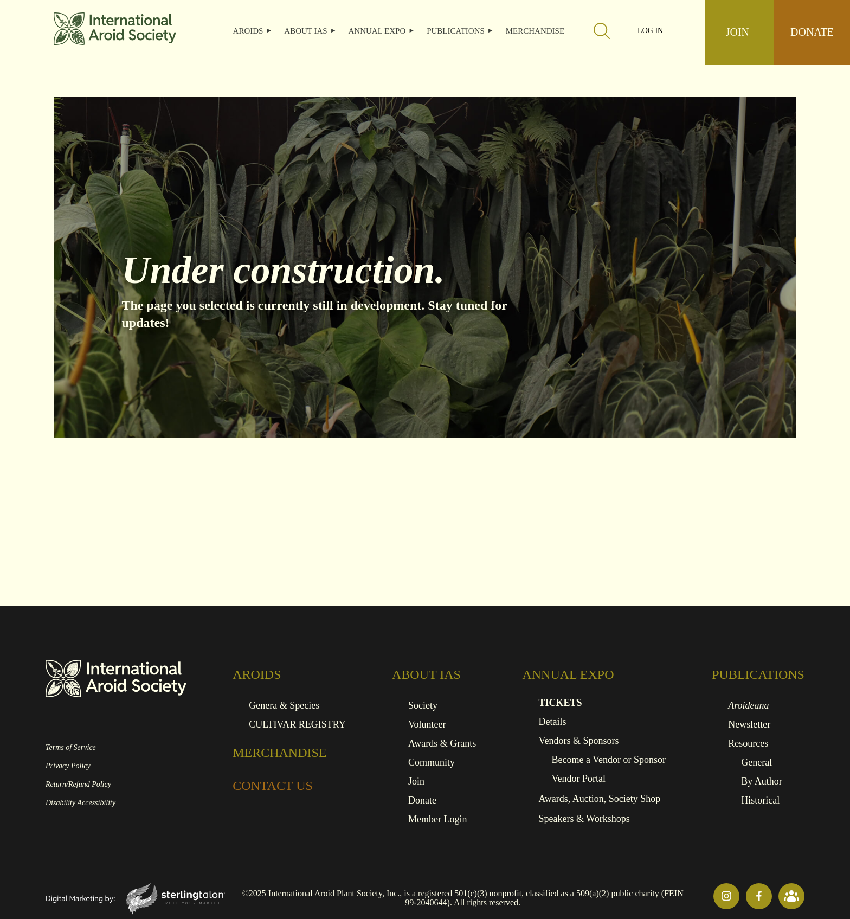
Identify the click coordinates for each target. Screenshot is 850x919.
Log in (650, 30)
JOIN (737, 32)
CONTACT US (273, 786)
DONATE (812, 32)
